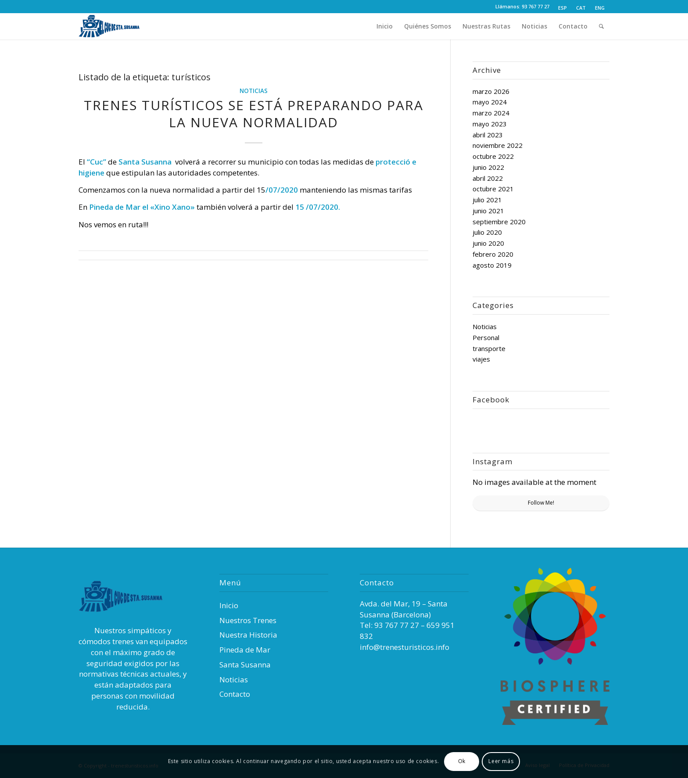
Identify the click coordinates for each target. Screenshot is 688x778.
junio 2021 (488, 210)
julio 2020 (487, 232)
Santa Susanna (245, 665)
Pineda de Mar (244, 650)
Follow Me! (541, 502)
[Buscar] (601, 26)
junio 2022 (488, 167)
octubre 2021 (493, 188)
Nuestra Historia (248, 635)
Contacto (234, 694)
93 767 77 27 (535, 6)
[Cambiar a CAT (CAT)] (581, 8)
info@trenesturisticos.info (404, 647)
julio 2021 (487, 199)
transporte (489, 348)
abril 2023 (488, 134)
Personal (486, 337)
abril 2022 (488, 178)
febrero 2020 (493, 254)
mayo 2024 (490, 101)
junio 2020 (488, 243)
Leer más (500, 761)
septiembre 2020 (499, 221)
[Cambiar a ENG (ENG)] (600, 8)
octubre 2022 (493, 156)
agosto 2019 (492, 265)
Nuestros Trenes (247, 620)
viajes (481, 359)
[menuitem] (563, 8)
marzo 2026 (491, 91)
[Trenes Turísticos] (118, 26)
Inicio (228, 605)
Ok (462, 761)
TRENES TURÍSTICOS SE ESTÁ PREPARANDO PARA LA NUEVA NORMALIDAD (253, 113)
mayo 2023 (490, 123)
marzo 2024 (491, 112)
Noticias (254, 91)
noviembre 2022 (498, 145)
